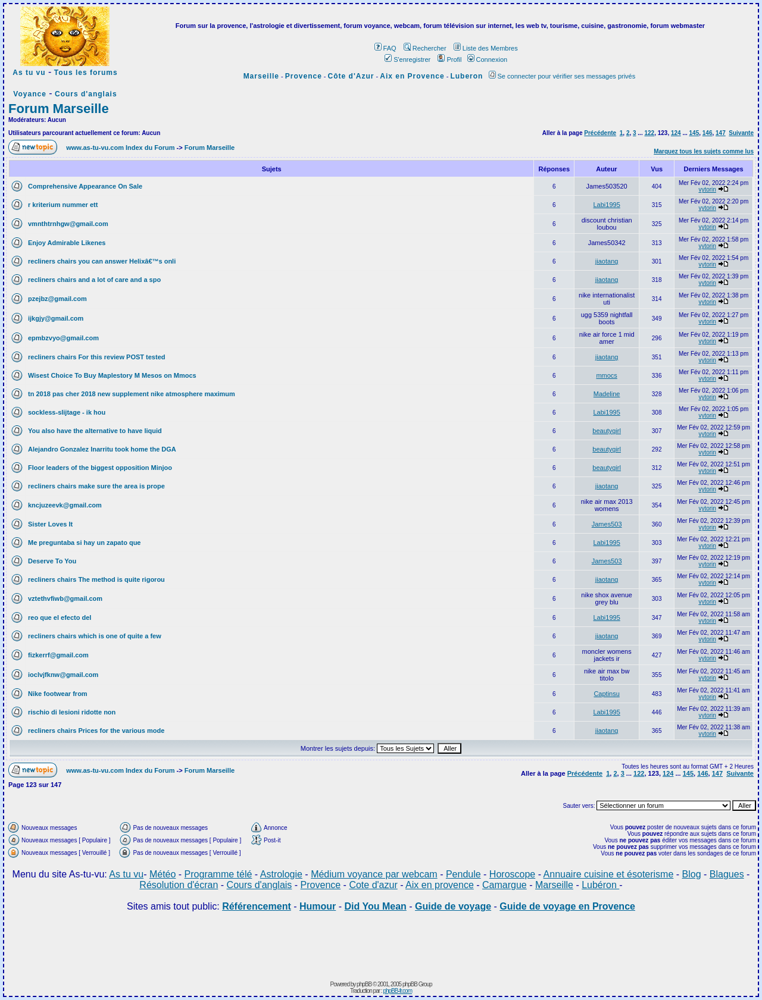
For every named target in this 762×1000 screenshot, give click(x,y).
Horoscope (512, 874)
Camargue (504, 885)
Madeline (607, 393)
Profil (449, 59)
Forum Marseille (58, 108)
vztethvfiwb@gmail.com (65, 598)
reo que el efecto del (59, 617)
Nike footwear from (58, 693)
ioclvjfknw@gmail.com (63, 674)
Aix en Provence (412, 76)
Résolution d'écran (178, 885)
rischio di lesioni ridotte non (71, 712)
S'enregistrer (407, 59)
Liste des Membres (486, 48)
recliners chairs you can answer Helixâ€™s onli (102, 261)
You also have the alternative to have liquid (95, 430)
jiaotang (607, 261)
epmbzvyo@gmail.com (63, 337)
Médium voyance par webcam (374, 874)
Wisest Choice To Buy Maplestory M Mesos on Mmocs (112, 375)
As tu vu (29, 72)
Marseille (261, 76)
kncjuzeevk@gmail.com (65, 505)
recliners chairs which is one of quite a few (94, 636)
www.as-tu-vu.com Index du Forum (120, 147)
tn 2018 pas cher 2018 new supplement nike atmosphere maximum (131, 393)
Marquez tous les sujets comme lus (704, 151)
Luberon (466, 76)
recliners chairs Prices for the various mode (96, 730)
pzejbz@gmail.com (57, 298)
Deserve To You (52, 561)
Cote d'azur (373, 885)
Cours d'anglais (86, 94)
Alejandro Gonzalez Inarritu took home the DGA (102, 449)
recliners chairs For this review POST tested (96, 356)
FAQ (385, 48)
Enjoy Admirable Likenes (66, 242)
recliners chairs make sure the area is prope (96, 486)
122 (649, 133)
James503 (607, 524)
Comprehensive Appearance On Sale (85, 186)
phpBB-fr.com (397, 991)
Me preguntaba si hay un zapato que (84, 542)
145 (694, 133)
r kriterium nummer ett (63, 204)
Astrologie (281, 874)
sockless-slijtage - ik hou (66, 412)
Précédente (600, 133)
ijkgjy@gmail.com (55, 318)
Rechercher (425, 48)
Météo (162, 874)
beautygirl (606, 430)
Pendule (463, 874)
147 (721, 133)
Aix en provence (439, 885)
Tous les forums (86, 72)
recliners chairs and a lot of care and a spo (94, 279)
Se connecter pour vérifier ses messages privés (562, 76)
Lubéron (600, 885)
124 (676, 133)
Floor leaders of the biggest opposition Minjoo (100, 467)
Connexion (487, 59)
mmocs (606, 375)
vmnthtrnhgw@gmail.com (68, 223)
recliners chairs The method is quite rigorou (96, 579)
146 (707, 133)
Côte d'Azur (351, 76)
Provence (303, 76)
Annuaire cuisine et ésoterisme (609, 874)
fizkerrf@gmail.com (58, 655)
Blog (691, 874)
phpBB (364, 984)
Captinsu (606, 693)
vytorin (707, 189)
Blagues (727, 874)
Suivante (741, 133)
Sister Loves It (50, 524)
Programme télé (218, 874)
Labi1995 (607, 204)
